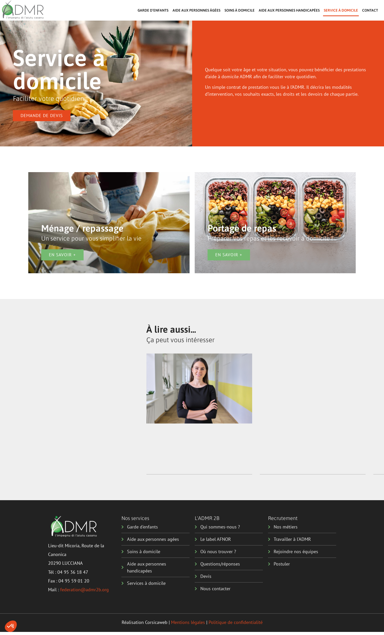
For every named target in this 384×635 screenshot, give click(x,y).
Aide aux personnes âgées (196, 10)
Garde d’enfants (153, 10)
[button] (11, 626)
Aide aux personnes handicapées (289, 10)
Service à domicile (341, 10)
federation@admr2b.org (84, 590)
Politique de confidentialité (236, 622)
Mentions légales (188, 622)
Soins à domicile (240, 10)
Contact (370, 10)
